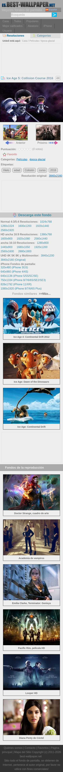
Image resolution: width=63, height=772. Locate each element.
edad (17, 170)
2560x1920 (7, 230)
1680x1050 (23, 247)
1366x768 (46, 234)
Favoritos (43, 747)
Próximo (48, 134)
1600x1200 (24, 225)
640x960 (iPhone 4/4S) (14, 271)
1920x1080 (23, 238)
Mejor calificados (13, 26)
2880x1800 (24, 251)
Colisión (29, 170)
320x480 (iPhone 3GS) (14, 267)
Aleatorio (33, 26)
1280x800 (43, 242)
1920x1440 (42, 225)
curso (42, 170)
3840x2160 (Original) (13, 259)
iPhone (48, 26)
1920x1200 (40, 247)
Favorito (12, 154)
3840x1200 (47, 255)
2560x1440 (40, 238)
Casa (6, 21)
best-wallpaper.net (31, 756)
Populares (32, 21)
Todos (17, 21)
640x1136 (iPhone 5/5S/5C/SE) (19, 275)
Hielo (6, 170)
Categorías (42, 35)
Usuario (7, 30)
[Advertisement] (31, 69)
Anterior (15, 134)
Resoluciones (13, 35)
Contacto (30, 747)
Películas (34, 40)
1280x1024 (7, 225)
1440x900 (6, 247)
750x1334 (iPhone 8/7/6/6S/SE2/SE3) (23, 280)
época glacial (48, 40)
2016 (53, 170)
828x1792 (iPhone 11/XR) (16, 284)
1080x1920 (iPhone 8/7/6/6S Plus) (21, 288)
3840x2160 (55, 175)
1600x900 (6, 238)
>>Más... (44, 293)
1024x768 (46, 221)
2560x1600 (7, 251)
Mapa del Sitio (22, 752)
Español (51, 9)
